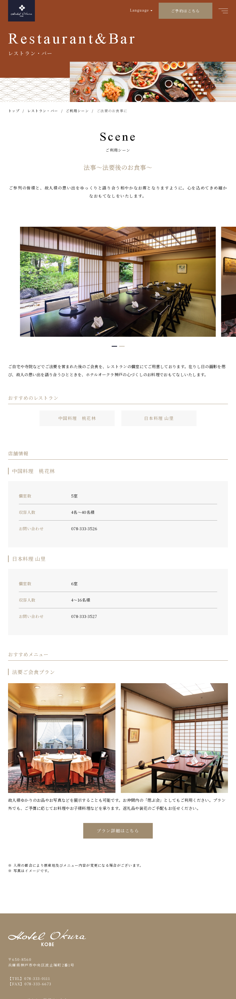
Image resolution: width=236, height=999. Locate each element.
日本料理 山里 (159, 418)
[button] (114, 346)
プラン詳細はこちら (118, 831)
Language (139, 10)
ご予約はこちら (185, 10)
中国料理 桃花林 (77, 418)
